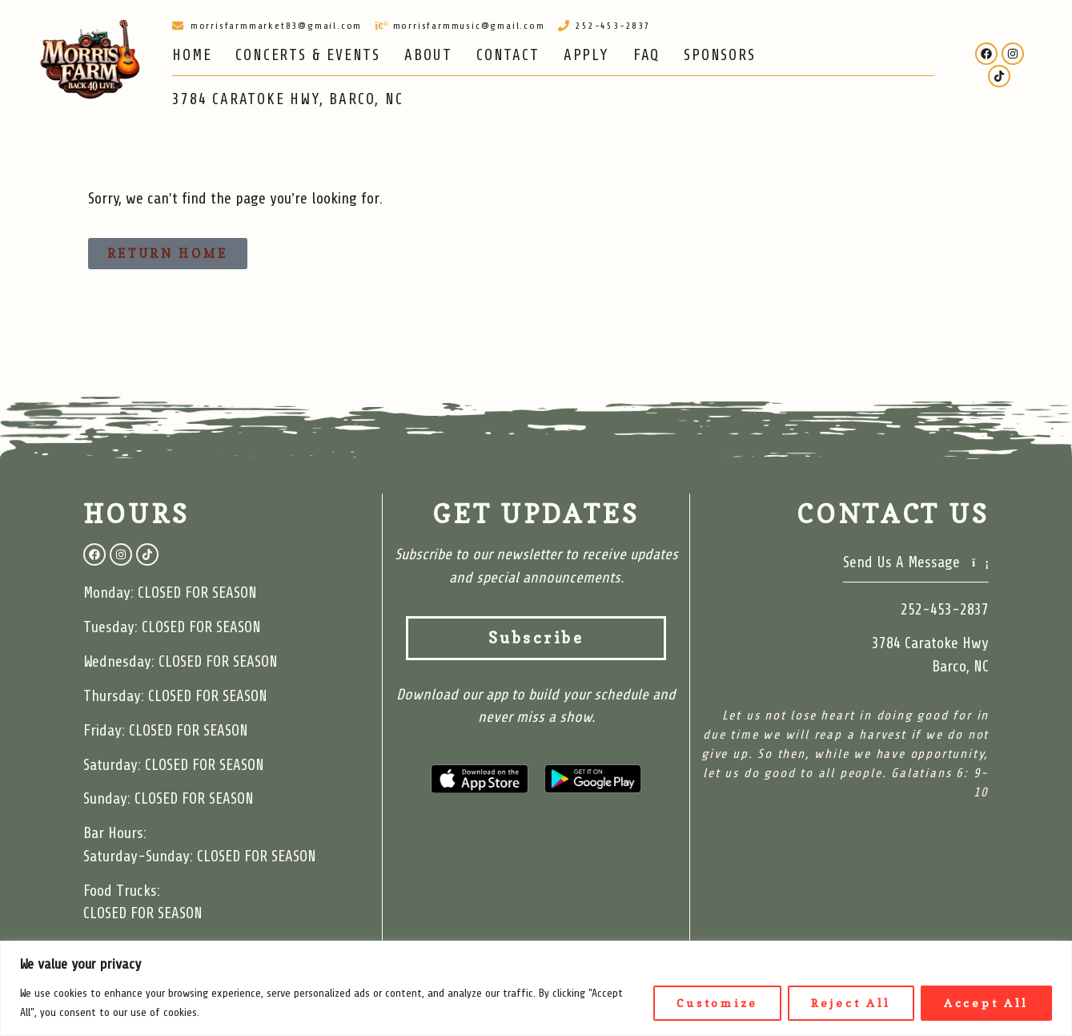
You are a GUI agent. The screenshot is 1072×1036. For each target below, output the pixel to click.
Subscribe (577, 638)
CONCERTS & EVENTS (307, 55)
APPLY (586, 55)
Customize (717, 1003)
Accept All (986, 1003)
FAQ (646, 55)
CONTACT (508, 55)
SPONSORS (719, 55)
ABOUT (428, 55)
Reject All (851, 1003)
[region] (536, 988)
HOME (191, 55)
